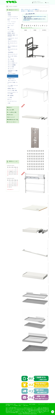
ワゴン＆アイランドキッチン (12, 50)
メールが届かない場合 (12, 112)
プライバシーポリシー (12, 121)
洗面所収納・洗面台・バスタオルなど (13, 36)
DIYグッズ (9, 99)
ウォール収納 (11, 61)
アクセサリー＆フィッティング (13, 76)
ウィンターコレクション (12, 101)
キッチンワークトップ (12, 54)
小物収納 (9, 14)
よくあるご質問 (12, 109)
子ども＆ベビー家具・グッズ (13, 83)
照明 (8, 27)
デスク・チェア (10, 25)
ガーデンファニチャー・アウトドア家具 (13, 93)
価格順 (25, 30)
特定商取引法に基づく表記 (12, 120)
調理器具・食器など (11, 33)
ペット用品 (10, 97)
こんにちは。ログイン (37, 2)
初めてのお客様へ (32, 404)
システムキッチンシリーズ (12, 44)
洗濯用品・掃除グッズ (12, 88)
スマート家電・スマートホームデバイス (13, 86)
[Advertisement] (35, 364)
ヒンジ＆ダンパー (12, 80)
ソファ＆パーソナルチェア (13, 16)
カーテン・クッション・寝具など (13, 19)
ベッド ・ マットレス (12, 21)
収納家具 (9, 12)
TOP (22, 9)
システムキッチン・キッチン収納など (31, 9)
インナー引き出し (12, 73)
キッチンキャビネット (12, 41)
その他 (9, 103)
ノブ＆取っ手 (11, 59)
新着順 (35, 30)
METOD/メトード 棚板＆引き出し (12, 71)
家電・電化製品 (10, 95)
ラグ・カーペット (11, 29)
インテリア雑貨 (10, 31)
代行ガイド (12, 107)
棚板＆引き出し (11, 78)
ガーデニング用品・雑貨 (12, 90)
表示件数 (44, 30)
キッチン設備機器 (12, 64)
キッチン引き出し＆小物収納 (12, 47)
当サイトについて (12, 117)
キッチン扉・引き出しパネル (12, 57)
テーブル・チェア (11, 23)
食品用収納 (10, 52)
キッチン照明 (11, 66)
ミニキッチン (11, 68)
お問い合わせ (39, 16)
